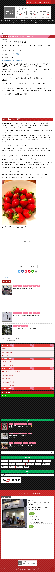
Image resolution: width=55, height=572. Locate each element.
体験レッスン (6, 348)
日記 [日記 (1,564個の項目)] (38, 463)
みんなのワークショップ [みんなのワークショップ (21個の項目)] (15, 460)
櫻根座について (22, 493)
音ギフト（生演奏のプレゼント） (11, 361)
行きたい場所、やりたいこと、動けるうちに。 (25, 328)
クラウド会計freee (17, 54)
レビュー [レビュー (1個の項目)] (12, 463)
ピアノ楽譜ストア (8, 388)
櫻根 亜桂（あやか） (8, 375)
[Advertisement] (27, 28)
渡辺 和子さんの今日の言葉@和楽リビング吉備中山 (27, 315)
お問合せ (38, 493)
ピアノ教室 (6, 355)
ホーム (16, 493)
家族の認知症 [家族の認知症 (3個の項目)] (30, 463)
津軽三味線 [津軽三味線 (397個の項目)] (45, 463)
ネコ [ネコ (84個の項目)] (25, 460)
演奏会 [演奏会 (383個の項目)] (12, 466)
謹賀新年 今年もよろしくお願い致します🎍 (20, 426)
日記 (7, 277)
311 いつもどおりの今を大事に (13, 338)
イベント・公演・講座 (8, 365)
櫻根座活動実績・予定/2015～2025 (11, 382)
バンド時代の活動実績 (8, 385)
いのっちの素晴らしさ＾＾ (12, 340)
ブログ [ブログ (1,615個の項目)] (39, 460)
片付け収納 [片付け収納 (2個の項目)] (20, 466)
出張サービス (7, 359)
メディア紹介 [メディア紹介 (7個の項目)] (47, 460)
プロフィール (7, 368)
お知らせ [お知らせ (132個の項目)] (5, 460)
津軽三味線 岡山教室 (8, 352)
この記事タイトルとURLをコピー (27, 266)
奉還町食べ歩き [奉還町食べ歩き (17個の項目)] (21, 463)
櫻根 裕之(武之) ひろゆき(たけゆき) (11, 371)
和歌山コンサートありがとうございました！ (21, 445)
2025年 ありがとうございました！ (18, 435)
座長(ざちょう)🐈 (7, 378)
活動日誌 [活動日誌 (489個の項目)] (5, 466)
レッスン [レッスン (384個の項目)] (5, 463)
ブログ (4, 277)
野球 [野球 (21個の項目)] (26, 466)
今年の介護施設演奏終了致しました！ (23, 288)
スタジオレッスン (8, 345)
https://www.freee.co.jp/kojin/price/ (12, 60)
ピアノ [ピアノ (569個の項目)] (31, 460)
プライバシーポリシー (31, 493)
